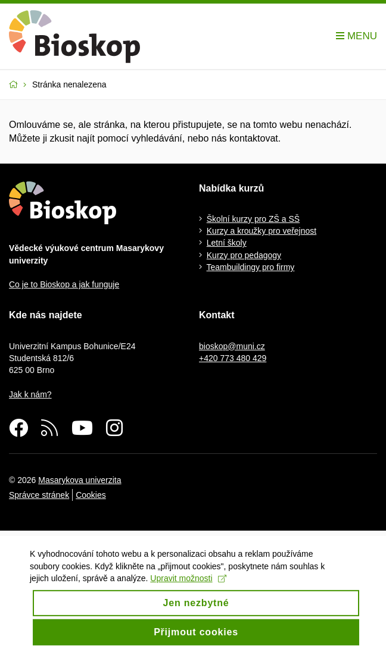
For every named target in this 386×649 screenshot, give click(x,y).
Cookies (91, 495)
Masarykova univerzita (79, 480)
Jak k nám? (30, 394)
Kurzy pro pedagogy (244, 255)
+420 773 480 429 (232, 358)
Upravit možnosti (188, 584)
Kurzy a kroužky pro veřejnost (261, 231)
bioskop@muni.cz (232, 346)
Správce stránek (39, 495)
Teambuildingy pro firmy (251, 267)
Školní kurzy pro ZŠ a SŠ (253, 219)
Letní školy (227, 242)
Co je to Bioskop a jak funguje (64, 284)
